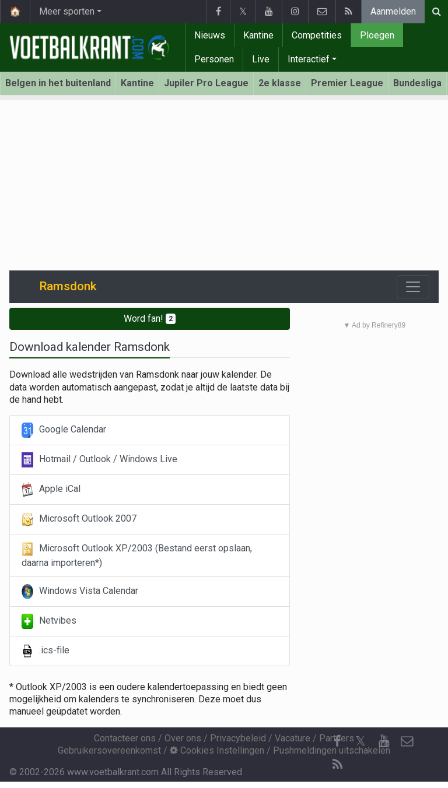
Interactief (309, 59)
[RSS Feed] (337, 764)
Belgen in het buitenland (58, 83)
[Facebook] (337, 741)
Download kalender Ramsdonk (89, 347)
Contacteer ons (125, 738)
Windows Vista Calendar (80, 591)
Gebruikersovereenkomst (109, 750)
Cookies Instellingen (217, 750)
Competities (317, 35)
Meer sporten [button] (66, 11)
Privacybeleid (238, 738)
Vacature (292, 738)
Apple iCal (51, 489)
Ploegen (377, 35)
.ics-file (45, 651)
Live (261, 59)
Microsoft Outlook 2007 (79, 519)
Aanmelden (393, 11)
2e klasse (279, 83)
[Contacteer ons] (407, 741)
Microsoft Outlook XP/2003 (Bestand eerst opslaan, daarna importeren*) (137, 554)
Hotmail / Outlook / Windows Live (99, 459)
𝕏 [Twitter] (360, 741)
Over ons (182, 738)
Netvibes (49, 621)
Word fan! (150, 318)
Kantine (258, 35)
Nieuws (209, 35)
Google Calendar (64, 430)
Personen (214, 59)
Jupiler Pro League (206, 83)
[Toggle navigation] (413, 286)
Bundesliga (417, 83)
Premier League (347, 83)
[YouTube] (384, 741)
